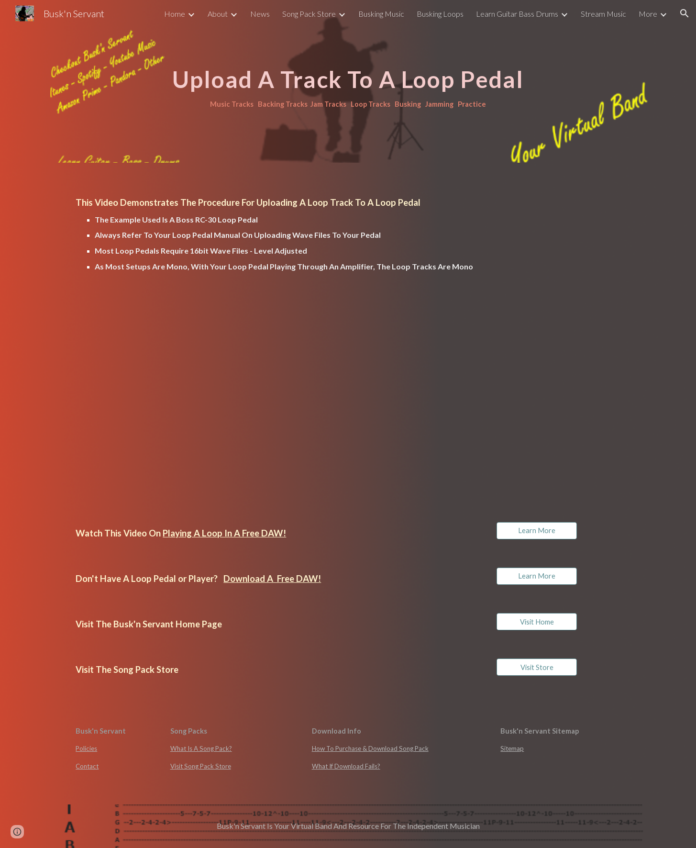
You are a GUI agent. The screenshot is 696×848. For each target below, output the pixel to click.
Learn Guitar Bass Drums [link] (517, 13)
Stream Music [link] (603, 13)
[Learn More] (536, 531)
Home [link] (174, 13)
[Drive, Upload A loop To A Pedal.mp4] (206, 399)
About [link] (218, 13)
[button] (684, 13)
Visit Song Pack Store (200, 766)
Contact (87, 766)
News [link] (260, 13)
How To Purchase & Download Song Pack (370, 748)
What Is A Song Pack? (201, 748)
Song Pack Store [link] (309, 13)
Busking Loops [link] (440, 13)
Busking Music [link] (381, 13)
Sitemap (512, 748)
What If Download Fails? (346, 766)
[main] (348, 81)
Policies (86, 748)
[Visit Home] (536, 622)
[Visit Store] (536, 667)
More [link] (648, 13)
